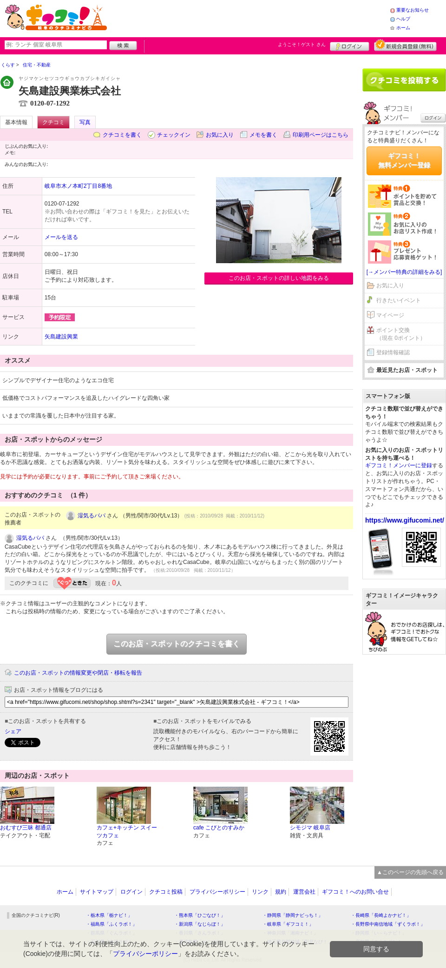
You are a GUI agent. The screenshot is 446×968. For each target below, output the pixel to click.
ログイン (349, 45)
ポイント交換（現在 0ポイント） (401, 334)
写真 (85, 122)
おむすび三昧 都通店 (26, 827)
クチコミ (53, 122)
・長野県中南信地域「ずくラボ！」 (388, 924)
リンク (260, 891)
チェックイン (173, 135)
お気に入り (220, 135)
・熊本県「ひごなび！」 (199, 915)
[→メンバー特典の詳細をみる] (404, 272)
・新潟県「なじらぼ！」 (199, 924)
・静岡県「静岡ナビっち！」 (292, 915)
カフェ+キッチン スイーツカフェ (127, 831)
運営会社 (304, 891)
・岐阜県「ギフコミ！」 (288, 924)
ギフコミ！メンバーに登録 (398, 465)
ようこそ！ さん (302, 44)
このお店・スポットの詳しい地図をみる (279, 278)
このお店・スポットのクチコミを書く (176, 644)
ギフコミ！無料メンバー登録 (404, 160)
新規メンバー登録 (405, 45)
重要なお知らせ (412, 10)
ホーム (403, 27)
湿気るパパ (91, 515)
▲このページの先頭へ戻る (410, 872)
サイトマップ (96, 891)
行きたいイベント (398, 300)
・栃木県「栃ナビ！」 (109, 915)
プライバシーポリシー (217, 891)
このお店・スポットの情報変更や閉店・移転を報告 (78, 673)
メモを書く (263, 135)
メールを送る (61, 237)
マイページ (390, 315)
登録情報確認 (393, 352)
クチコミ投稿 (166, 891)
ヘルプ (403, 18)
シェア (13, 731)
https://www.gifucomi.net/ (404, 520)
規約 (280, 891)
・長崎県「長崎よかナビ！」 (381, 915)
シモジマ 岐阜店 (310, 827)
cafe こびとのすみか (218, 827)
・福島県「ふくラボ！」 (111, 924)
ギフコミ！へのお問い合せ (355, 891)
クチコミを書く (122, 135)
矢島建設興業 (61, 336)
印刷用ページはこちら (320, 135)
